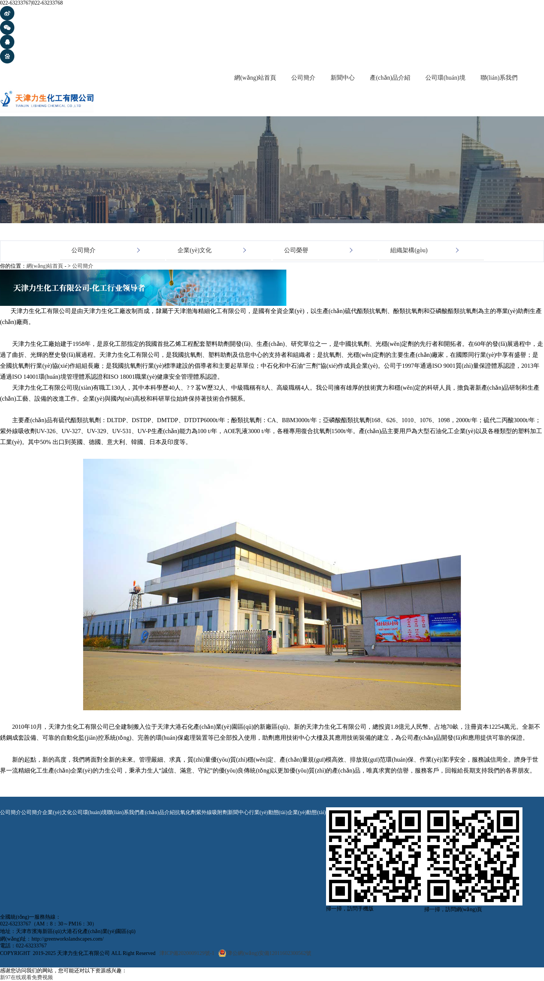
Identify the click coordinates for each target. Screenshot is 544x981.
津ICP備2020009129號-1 (186, 953)
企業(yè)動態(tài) (306, 812)
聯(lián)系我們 (499, 77)
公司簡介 (303, 77)
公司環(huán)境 (445, 77)
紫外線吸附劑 (212, 812)
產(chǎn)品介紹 (390, 77)
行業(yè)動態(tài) (268, 812)
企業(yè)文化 (195, 250)
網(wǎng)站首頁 (255, 77)
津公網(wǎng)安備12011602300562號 (269, 953)
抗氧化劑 (185, 812)
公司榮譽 (296, 250)
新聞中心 (343, 77)
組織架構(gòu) (409, 250)
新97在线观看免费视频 (26, 977)
